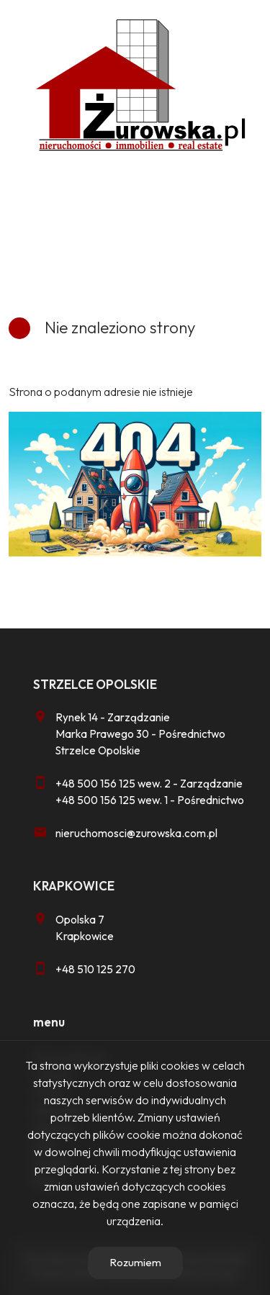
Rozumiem (135, 1262)
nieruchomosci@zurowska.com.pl (136, 833)
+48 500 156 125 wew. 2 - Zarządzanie (149, 783)
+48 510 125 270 (95, 969)
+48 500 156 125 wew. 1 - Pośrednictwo (149, 800)
